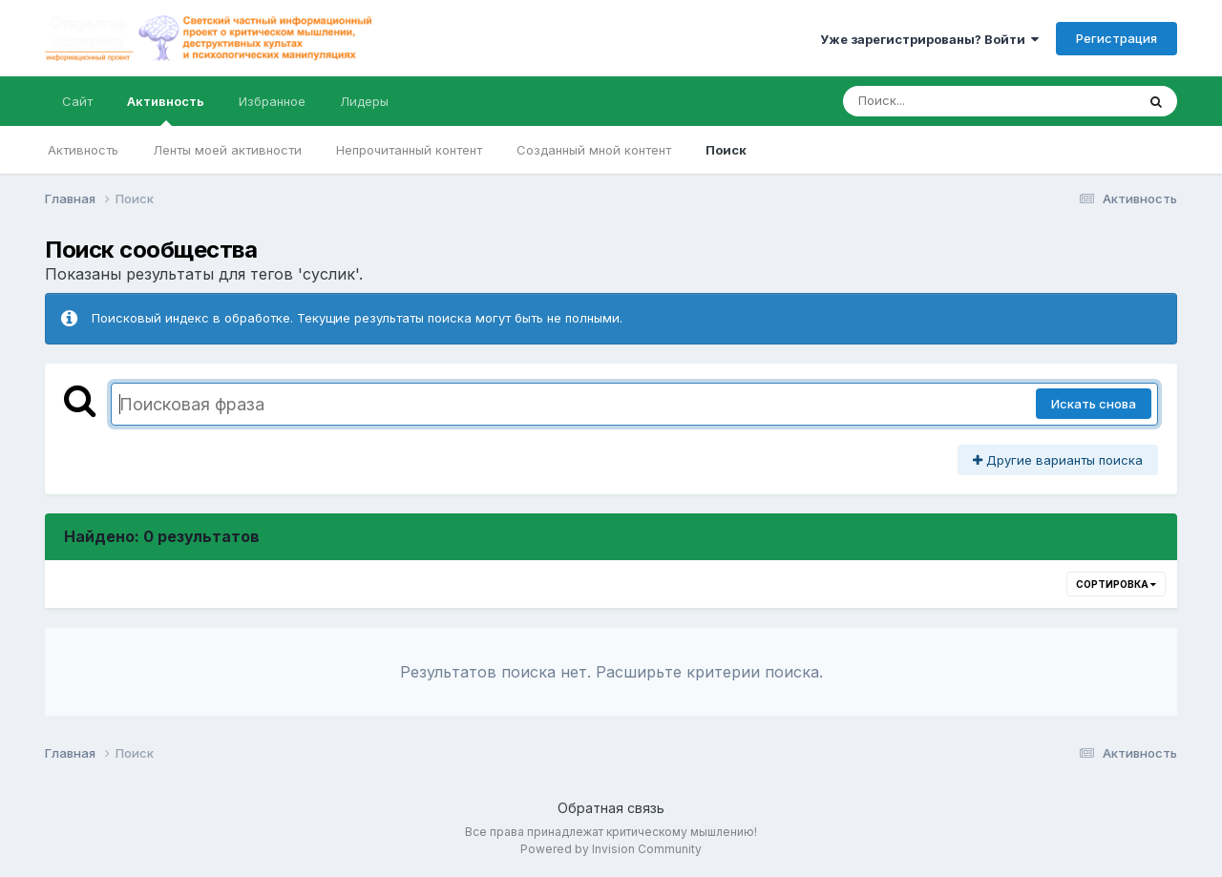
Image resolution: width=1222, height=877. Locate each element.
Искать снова (1093, 403)
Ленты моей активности (227, 149)
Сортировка (1116, 584)
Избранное (272, 101)
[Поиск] (953, 101)
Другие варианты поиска (1058, 460)
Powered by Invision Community (611, 849)
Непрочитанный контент (409, 149)
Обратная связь (611, 808)
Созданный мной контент (593, 149)
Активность (165, 110)
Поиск (726, 149)
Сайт (77, 101)
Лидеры (364, 101)
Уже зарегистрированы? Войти (929, 39)
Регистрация (1116, 38)
